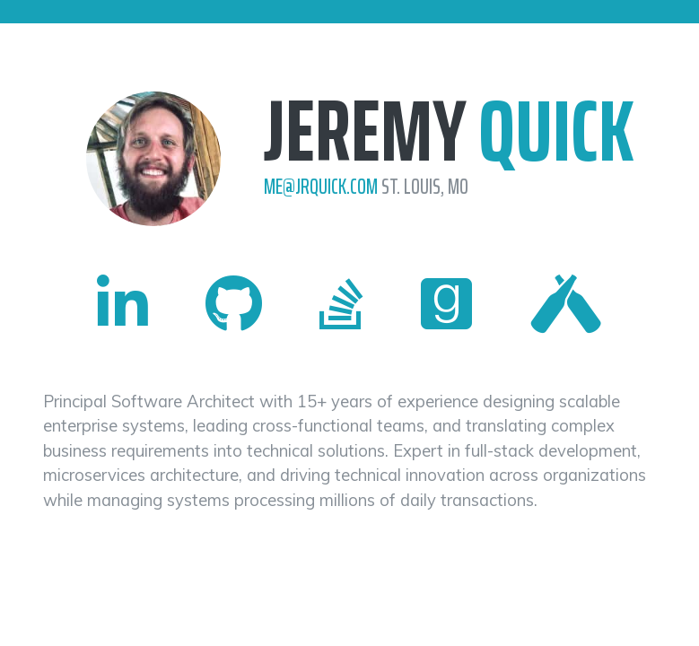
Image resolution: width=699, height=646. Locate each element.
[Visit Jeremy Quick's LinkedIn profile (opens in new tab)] (122, 304)
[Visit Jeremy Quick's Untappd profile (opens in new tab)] (565, 304)
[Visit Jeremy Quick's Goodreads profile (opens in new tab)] (446, 304)
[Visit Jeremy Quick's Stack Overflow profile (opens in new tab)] (341, 304)
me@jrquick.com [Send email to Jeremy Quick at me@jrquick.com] (322, 187)
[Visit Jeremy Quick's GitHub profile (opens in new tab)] (234, 304)
